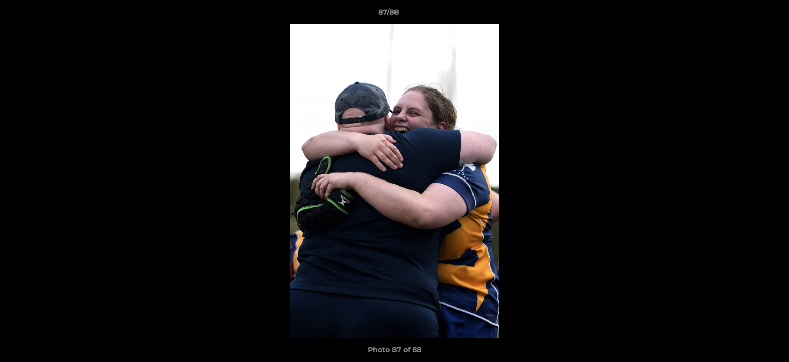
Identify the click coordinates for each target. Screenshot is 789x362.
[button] (747, 14)
